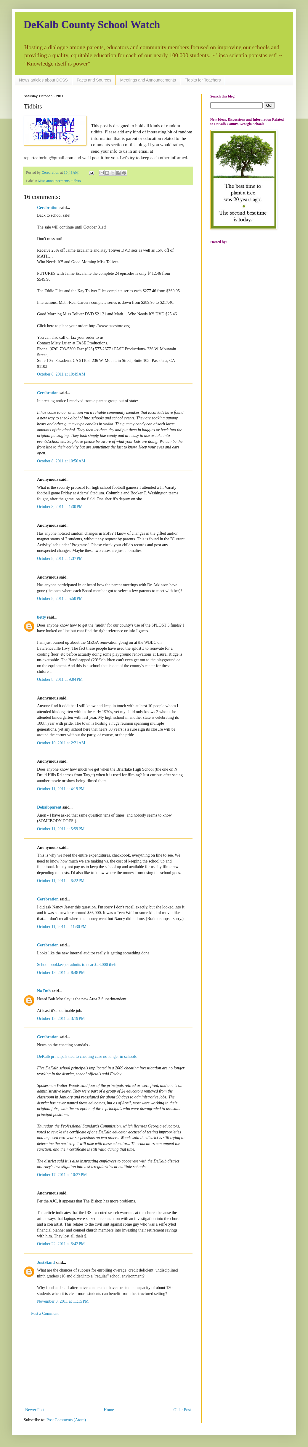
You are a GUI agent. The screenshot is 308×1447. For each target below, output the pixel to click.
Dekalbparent (49, 807)
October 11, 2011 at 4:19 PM (61, 789)
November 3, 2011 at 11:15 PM (63, 1301)
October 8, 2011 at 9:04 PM (60, 679)
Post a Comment (45, 1313)
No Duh (44, 991)
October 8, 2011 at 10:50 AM (61, 461)
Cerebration (48, 207)
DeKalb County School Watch (92, 25)
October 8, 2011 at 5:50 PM (60, 598)
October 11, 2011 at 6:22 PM (61, 881)
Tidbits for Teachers (203, 80)
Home (109, 1410)
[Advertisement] (108, 1362)
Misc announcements (54, 181)
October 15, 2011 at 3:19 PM (61, 1018)
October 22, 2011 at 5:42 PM (61, 1244)
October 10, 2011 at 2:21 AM (61, 743)
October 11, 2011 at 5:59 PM (61, 829)
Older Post (182, 1410)
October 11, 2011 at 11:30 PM (61, 926)
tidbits (76, 181)
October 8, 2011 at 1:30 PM (60, 506)
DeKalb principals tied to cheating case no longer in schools (87, 1056)
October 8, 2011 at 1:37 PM (60, 558)
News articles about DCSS (43, 80)
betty (41, 617)
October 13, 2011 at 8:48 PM (61, 972)
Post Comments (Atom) (66, 1420)
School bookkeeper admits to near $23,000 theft (77, 964)
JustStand (46, 1262)
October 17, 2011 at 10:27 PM (62, 1175)
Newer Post (34, 1410)
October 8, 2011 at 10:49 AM (61, 374)
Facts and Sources (94, 80)
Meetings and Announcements (148, 80)
